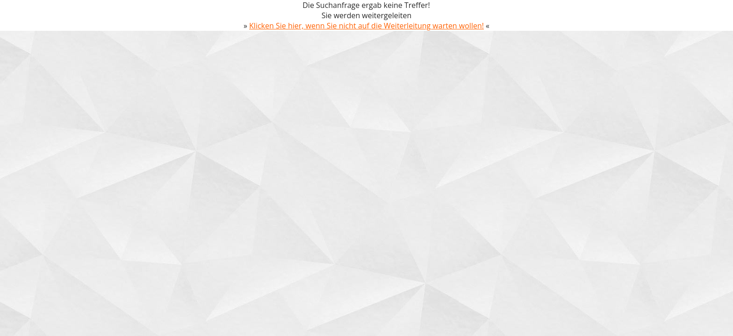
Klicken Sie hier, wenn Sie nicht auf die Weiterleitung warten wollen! (366, 26)
